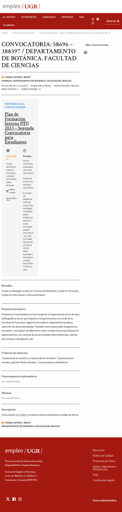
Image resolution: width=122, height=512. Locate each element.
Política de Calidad (103, 455)
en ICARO (21, 414)
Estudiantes (29, 17)
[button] (92, 19)
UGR (81, 17)
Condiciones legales (104, 480)
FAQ (95, 475)
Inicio (5, 33)
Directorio (98, 450)
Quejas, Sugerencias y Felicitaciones (105, 468)
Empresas (67, 17)
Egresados (49, 17)
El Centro (9, 17)
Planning (9, 25)
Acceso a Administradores (105, 500)
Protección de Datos (104, 461)
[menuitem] (9, 17)
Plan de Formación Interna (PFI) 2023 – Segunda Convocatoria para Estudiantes (19, 128)
